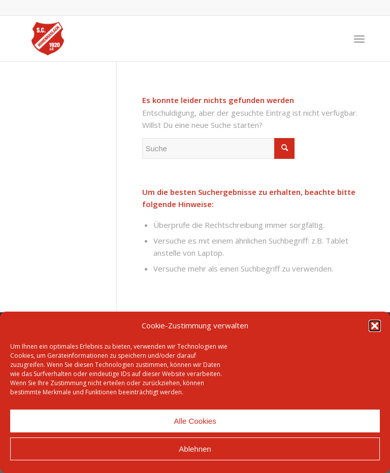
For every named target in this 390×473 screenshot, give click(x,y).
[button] (375, 326)
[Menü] (359, 38)
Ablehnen (195, 449)
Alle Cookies (195, 421)
